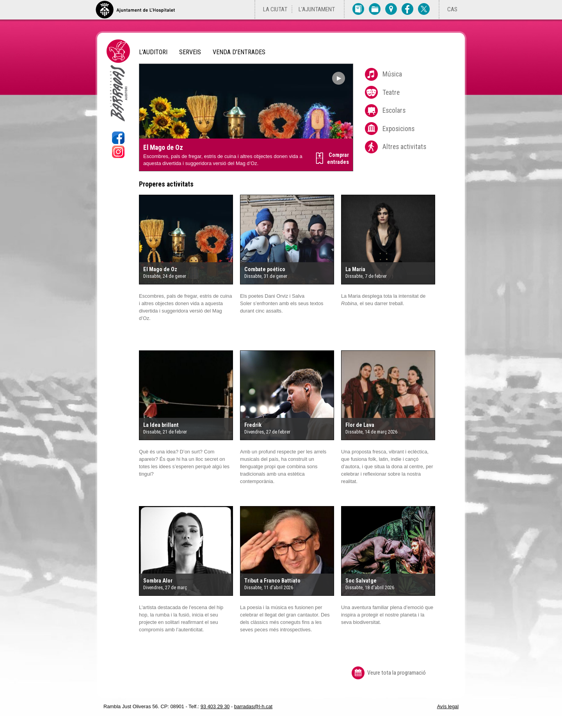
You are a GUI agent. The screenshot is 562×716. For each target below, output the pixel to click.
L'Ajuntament (317, 9)
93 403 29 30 (215, 706)
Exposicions (398, 128)
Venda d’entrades (239, 52)
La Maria (355, 269)
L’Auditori (153, 52)
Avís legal (448, 706)
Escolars (393, 110)
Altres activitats (404, 146)
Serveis (190, 52)
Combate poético (264, 269)
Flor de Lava (359, 425)
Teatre (391, 92)
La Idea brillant (161, 425)
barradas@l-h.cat (253, 706)
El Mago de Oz (163, 147)
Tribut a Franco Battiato (272, 580)
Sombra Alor (158, 580)
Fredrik (252, 425)
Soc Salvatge (361, 580)
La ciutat (275, 9)
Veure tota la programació (396, 673)
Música (392, 74)
